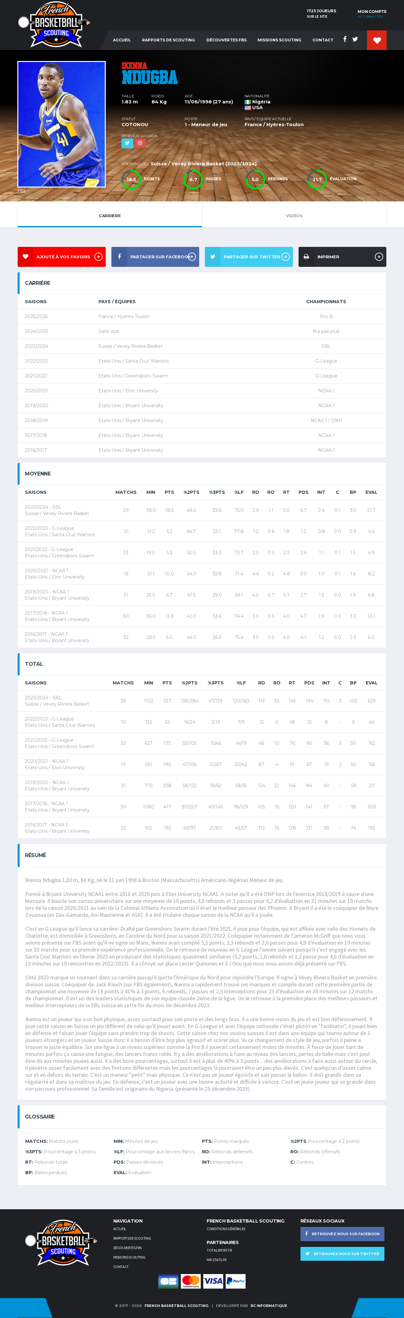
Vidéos (294, 214)
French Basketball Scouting (176, 1305)
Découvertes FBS (226, 40)
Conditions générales (226, 1228)
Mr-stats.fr (216, 1259)
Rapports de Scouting (168, 40)
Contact (322, 40)
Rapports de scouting (132, 1238)
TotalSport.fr (219, 1250)
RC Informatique (269, 1305)
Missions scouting (129, 1257)
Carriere (110, 214)
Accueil (122, 40)
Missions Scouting (279, 40)
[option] (64, 125)
